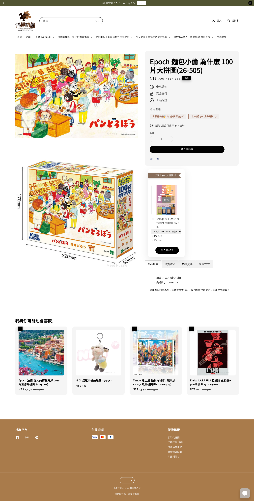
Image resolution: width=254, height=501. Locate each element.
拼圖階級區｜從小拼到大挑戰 (73, 36)
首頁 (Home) (24, 36)
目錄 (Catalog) (43, 36)
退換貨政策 (134, 494)
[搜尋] (97, 20)
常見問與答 (174, 456)
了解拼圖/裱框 (176, 442)
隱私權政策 (120, 494)
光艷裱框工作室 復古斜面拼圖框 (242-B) (166, 223)
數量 (152, 133)
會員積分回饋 (175, 451)
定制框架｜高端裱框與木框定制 (112, 36)
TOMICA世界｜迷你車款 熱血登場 (192, 36)
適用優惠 (155, 109)
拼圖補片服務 (175, 447)
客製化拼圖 (174, 437)
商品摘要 (152, 264)
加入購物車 (187, 149)
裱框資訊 (187, 264)
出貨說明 (170, 264)
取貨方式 (204, 264)
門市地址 (221, 36)
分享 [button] (154, 159)
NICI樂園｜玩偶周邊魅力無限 (151, 36)
